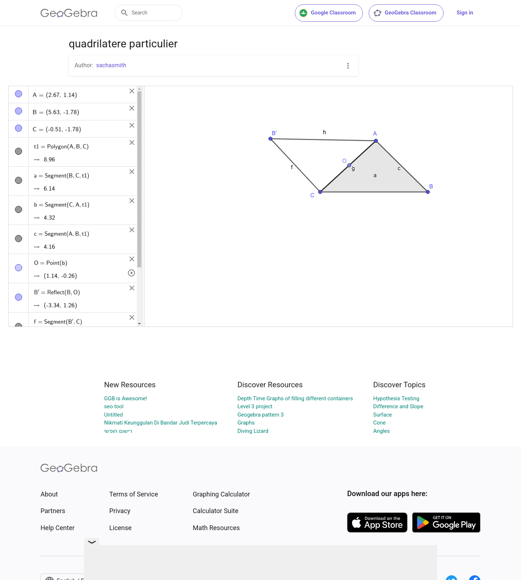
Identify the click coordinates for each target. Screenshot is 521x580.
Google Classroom (327, 13)
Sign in (465, 12)
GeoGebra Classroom (404, 13)
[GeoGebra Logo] (69, 13)
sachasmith (111, 65)
